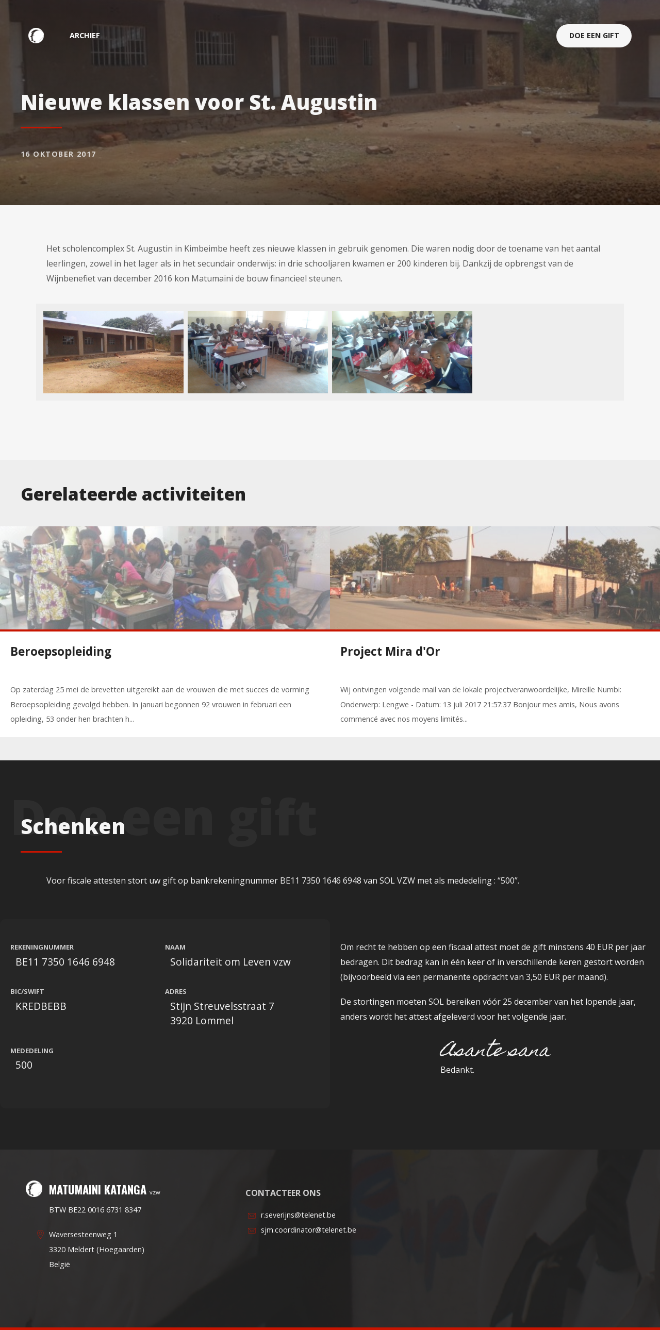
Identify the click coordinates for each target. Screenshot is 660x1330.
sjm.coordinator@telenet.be (308, 1230)
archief (85, 35)
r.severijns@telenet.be (298, 1215)
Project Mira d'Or (390, 651)
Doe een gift (594, 35)
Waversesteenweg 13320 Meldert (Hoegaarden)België (96, 1249)
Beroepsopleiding (60, 651)
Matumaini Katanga (41, 35)
